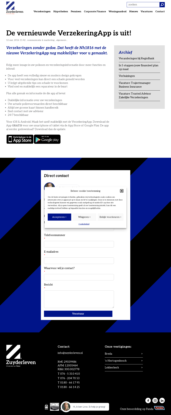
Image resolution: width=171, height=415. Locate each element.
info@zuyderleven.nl (70, 353)
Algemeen (61, 40)
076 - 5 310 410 (70, 373)
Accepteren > (59, 217)
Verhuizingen (127, 76)
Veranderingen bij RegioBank (136, 58)
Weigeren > (84, 217)
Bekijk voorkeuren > (110, 217)
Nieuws (133, 11)
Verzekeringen (42, 11)
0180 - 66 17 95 (70, 382)
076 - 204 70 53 (70, 378)
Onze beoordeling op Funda (142, 409)
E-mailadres (79, 257)
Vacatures (147, 11)
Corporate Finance (95, 11)
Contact (160, 11)
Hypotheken (60, 11)
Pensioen (76, 11)
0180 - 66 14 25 (70, 387)
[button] (121, 191)
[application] (85, 407)
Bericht (79, 295)
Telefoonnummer (79, 240)
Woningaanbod (118, 11)
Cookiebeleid (84, 224)
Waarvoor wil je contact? (79, 273)
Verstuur (78, 313)
